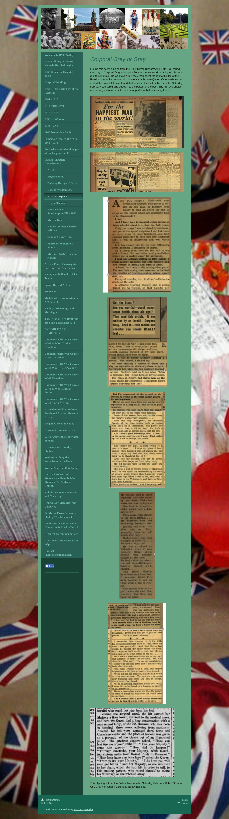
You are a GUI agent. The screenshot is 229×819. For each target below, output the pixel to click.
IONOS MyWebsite (83, 809)
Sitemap (55, 800)
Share (50, 566)
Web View (182, 803)
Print (45, 800)
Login (185, 800)
